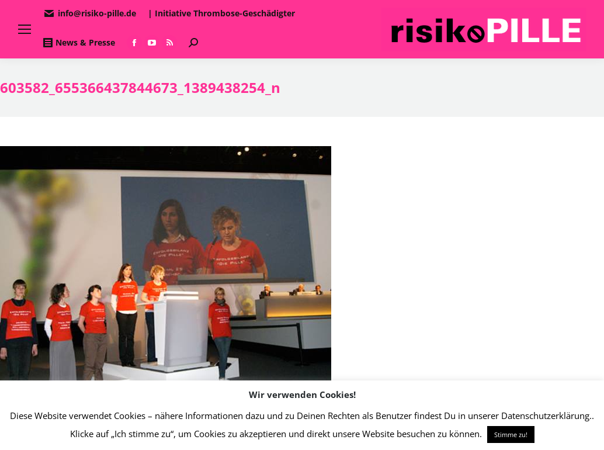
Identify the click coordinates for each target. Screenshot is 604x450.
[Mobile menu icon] (25, 29)
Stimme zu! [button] (510, 434)
